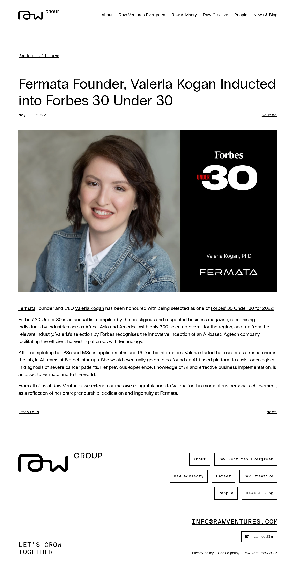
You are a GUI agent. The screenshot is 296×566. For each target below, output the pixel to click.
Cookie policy (228, 553)
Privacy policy (203, 553)
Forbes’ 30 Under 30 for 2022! (242, 308)
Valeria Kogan (89, 308)
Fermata (26, 308)
